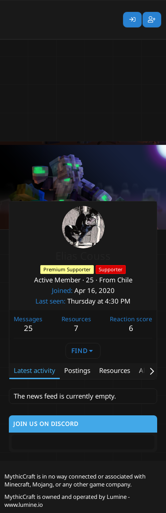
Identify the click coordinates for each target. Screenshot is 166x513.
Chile (124, 279)
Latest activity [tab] (34, 370)
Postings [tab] (77, 370)
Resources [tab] (114, 370)
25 (28, 328)
